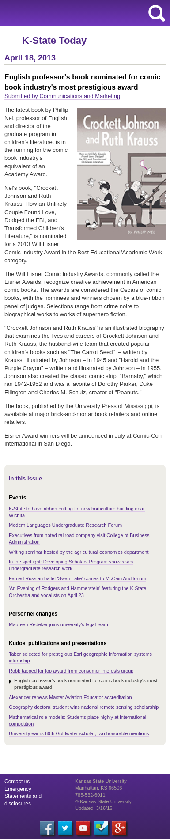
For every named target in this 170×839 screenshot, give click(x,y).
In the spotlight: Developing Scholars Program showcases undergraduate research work (71, 565)
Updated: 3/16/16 (93, 808)
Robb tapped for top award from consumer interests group (71, 670)
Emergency (17, 789)
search (157, 13)
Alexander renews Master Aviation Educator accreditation (70, 697)
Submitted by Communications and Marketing (62, 96)
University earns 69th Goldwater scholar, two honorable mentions (79, 733)
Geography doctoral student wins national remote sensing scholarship (84, 707)
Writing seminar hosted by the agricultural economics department (79, 552)
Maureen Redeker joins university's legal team (58, 624)
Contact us (17, 782)
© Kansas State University (103, 801)
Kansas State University (80, 13)
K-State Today (54, 40)
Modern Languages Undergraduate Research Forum (65, 525)
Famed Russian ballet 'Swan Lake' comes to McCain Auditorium (77, 578)
